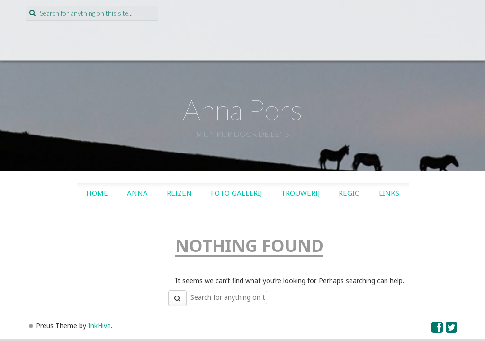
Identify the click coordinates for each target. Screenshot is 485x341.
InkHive (99, 325)
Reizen (179, 192)
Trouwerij (300, 192)
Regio (349, 192)
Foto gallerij (236, 192)
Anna (137, 192)
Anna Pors (243, 109)
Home (97, 192)
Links (389, 192)
